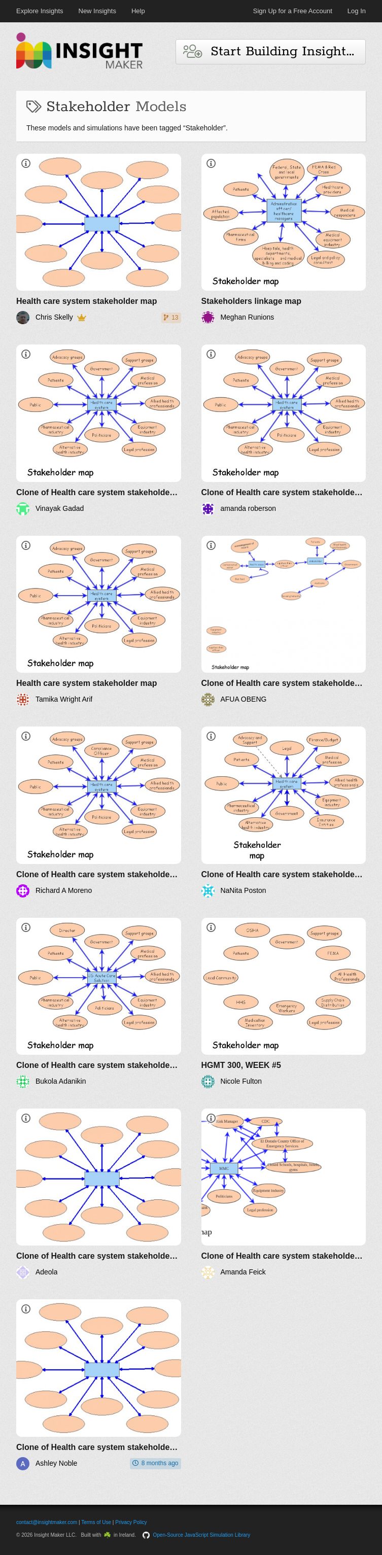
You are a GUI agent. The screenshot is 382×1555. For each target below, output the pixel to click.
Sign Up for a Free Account (292, 11)
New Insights (97, 11)
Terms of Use (96, 1522)
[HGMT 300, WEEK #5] (283, 1003)
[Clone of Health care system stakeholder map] (98, 429)
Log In (357, 11)
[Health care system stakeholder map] (98, 239)
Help (138, 11)
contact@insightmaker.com (46, 1522)
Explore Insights (39, 11)
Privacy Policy (131, 1522)
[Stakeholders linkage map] (283, 239)
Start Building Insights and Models (274, 51)
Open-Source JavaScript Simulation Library (202, 1535)
